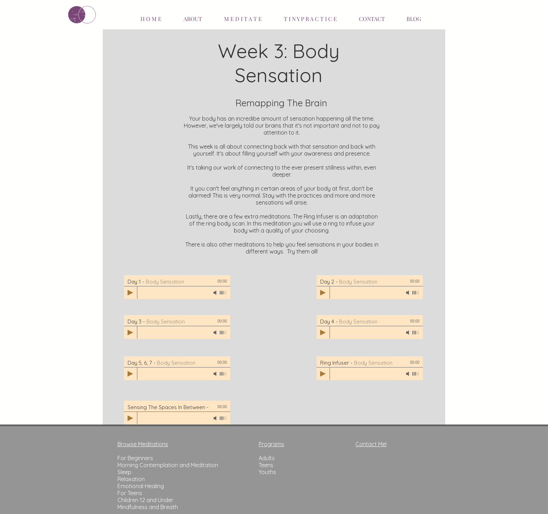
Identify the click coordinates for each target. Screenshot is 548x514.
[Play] (130, 292)
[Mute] (215, 292)
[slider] (223, 292)
